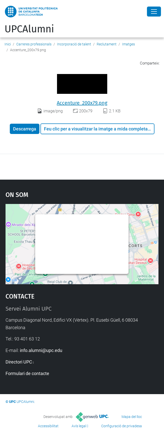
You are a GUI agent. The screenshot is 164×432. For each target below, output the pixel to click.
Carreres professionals (33, 44)
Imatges (128, 44)
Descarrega (24, 128)
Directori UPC (19, 362)
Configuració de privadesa (121, 426)
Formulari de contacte (27, 373)
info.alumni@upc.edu (41, 350)
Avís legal (79, 426)
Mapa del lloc (132, 417)
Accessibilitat (48, 426)
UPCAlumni (29, 29)
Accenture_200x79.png (82, 103)
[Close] (154, 12)
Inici (8, 44)
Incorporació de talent (74, 44)
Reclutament (107, 44)
